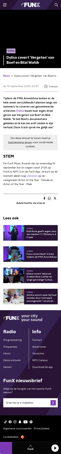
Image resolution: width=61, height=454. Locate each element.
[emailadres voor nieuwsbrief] (30, 402)
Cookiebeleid (10, 437)
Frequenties (10, 347)
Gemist (7, 367)
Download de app (42, 367)
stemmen (32, 176)
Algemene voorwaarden (17, 428)
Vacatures (38, 353)
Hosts (7, 353)
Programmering (12, 340)
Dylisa (20, 111)
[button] (55, 448)
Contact (37, 340)
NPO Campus (40, 360)
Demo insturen (12, 360)
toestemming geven (20, 142)
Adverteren (39, 347)
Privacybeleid (41, 428)
